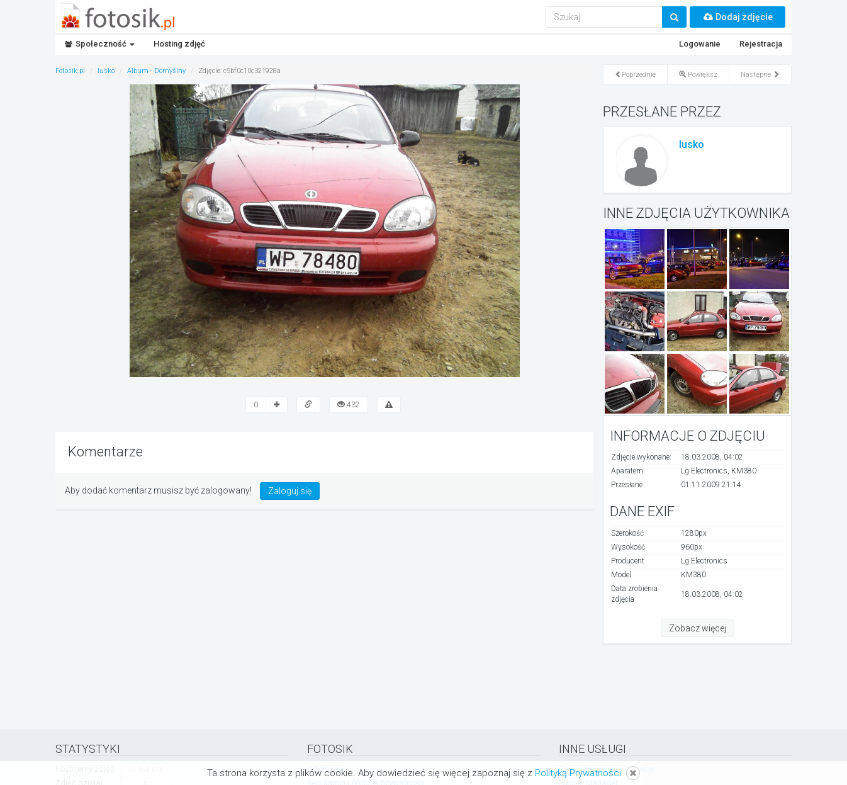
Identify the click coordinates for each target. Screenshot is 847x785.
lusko (691, 144)
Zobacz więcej (697, 628)
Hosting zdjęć (179, 43)
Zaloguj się (289, 491)
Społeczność (100, 43)
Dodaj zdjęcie (737, 17)
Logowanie (700, 43)
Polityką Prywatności (578, 773)
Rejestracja (760, 43)
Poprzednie (635, 75)
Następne (760, 75)
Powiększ (698, 75)
